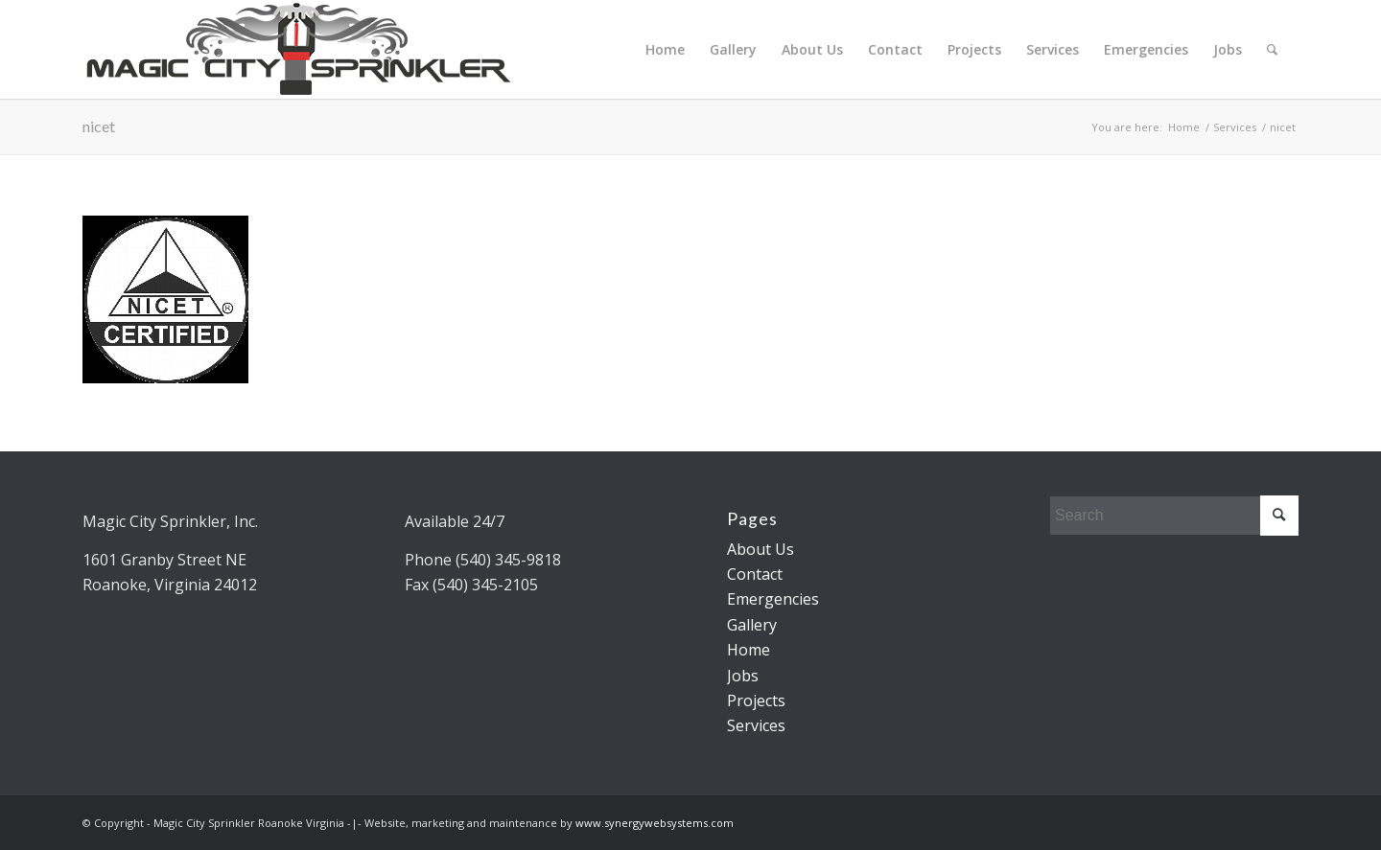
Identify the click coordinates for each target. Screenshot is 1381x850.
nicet (98, 126)
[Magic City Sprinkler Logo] (298, 49)
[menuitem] (1272, 49)
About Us (812, 49)
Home (665, 49)
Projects (974, 49)
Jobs (1227, 49)
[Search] (1272, 49)
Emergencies (1146, 49)
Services (1052, 49)
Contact (895, 49)
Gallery (733, 49)
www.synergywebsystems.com (654, 823)
